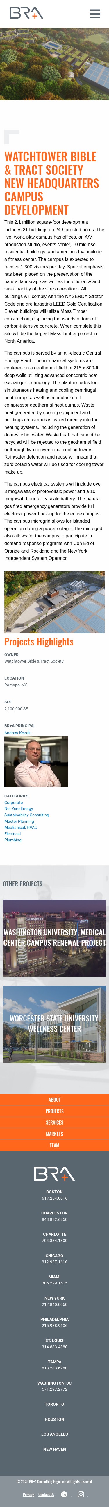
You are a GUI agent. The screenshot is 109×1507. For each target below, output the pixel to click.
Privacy (28, 1494)
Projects (55, 1111)
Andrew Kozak (17, 732)
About (55, 1099)
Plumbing (13, 840)
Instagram (81, 1494)
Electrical (12, 833)
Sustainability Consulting (26, 815)
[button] (101, 23)
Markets (54, 1133)
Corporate (13, 802)
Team (54, 1145)
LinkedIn (64, 1494)
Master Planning (19, 821)
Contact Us (46, 1494)
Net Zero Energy (18, 808)
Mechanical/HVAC (20, 827)
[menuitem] (54, 1099)
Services (54, 1122)
